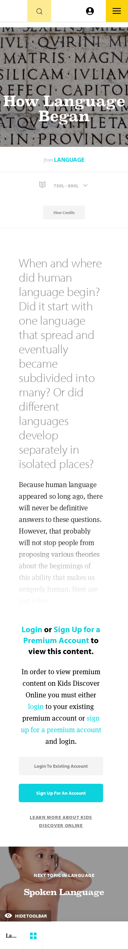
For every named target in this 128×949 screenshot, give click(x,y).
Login (32, 629)
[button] (64, 185)
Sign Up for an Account (61, 793)
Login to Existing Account (61, 766)
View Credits (64, 212)
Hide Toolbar (25, 916)
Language (69, 160)
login (36, 706)
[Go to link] (13, 13)
